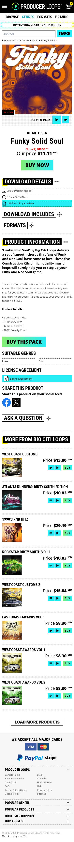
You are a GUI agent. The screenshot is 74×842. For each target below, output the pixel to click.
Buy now (37, 165)
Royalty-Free (26, 203)
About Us (42, 778)
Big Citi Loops (37, 133)
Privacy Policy (44, 790)
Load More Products (37, 722)
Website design (10, 836)
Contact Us (11, 782)
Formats (44, 17)
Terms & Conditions (16, 790)
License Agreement (21, 378)
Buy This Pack (23, 341)
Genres (28, 17)
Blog (39, 774)
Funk (5, 361)
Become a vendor (14, 778)
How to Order (44, 782)
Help (39, 786)
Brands (61, 17)
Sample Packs (12, 774)
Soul (41, 361)
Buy (67, 467)
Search (64, 33)
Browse (12, 17)
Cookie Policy (12, 793)
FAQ (7, 786)
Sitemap (41, 793)
